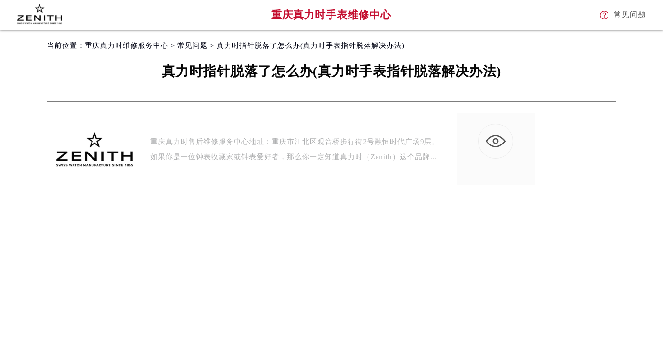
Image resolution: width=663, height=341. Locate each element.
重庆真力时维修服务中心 (126, 45)
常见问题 (192, 45)
